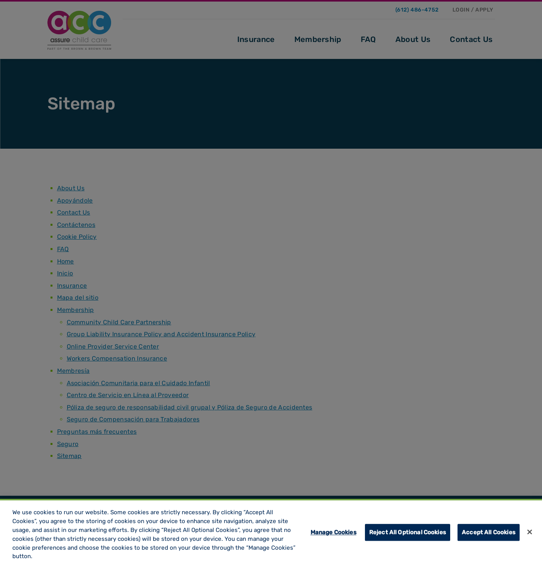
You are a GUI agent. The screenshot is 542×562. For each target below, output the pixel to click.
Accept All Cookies (488, 534)
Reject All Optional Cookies (407, 534)
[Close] (529, 533)
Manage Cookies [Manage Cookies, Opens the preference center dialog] (333, 534)
